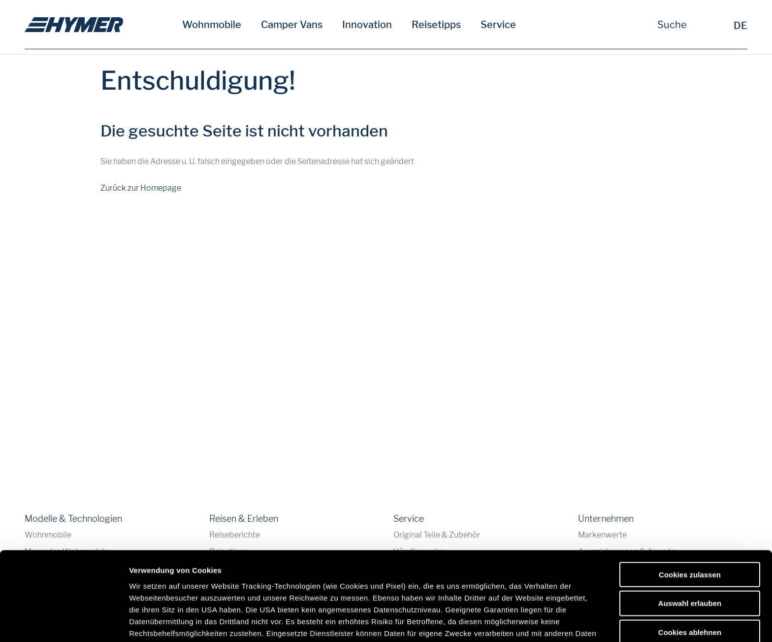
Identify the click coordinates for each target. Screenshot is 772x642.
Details (511, 622)
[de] (74, 24)
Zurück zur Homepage (140, 188)
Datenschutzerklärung (391, 568)
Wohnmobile (211, 25)
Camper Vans (291, 25)
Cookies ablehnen (689, 555)
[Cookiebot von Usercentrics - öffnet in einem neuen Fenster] (64, 622)
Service (498, 25)
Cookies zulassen (690, 498)
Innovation (367, 25)
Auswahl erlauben (689, 526)
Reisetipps (436, 25)
